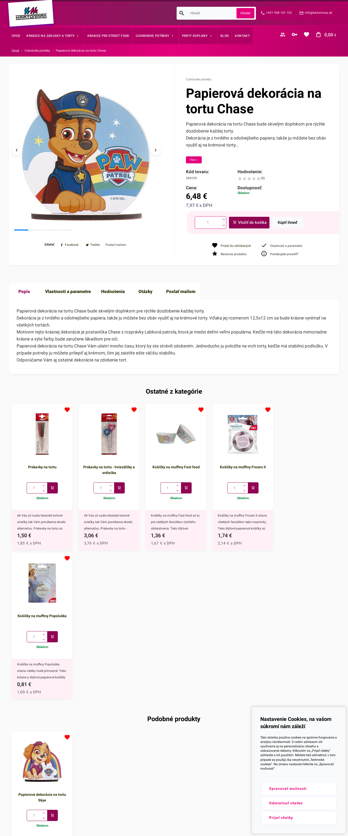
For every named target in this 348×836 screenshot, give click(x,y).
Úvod (15, 51)
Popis (24, 293)
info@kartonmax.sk (318, 13)
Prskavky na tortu (41, 468)
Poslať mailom (181, 293)
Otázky (145, 293)
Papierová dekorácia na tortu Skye (42, 649)
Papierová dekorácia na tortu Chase (81, 50)
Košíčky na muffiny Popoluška (306, 468)
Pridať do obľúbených (236, 246)
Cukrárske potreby (37, 50)
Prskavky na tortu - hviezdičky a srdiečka (108, 471)
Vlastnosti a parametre (68, 293)
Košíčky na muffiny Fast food (174, 468)
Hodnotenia (113, 293)
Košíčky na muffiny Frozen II (240, 468)
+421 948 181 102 (279, 13)
